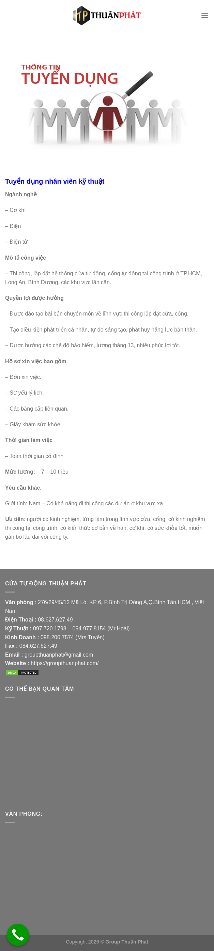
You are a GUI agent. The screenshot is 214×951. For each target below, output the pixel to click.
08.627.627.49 (55, 620)
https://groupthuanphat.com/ (64, 663)
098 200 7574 (58, 637)
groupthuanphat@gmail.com (59, 655)
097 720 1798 (49, 628)
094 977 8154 (90, 628)
